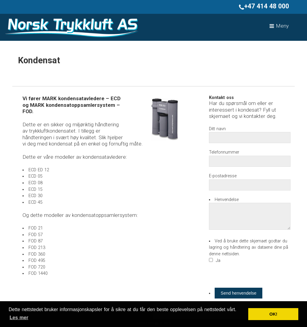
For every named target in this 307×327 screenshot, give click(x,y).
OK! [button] (273, 314)
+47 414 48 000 (264, 6)
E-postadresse (223, 175)
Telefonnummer (224, 152)
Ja (218, 260)
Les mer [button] (19, 317)
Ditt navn (217, 128)
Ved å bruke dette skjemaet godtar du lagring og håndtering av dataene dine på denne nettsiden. (248, 247)
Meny (279, 26)
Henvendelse (227, 199)
